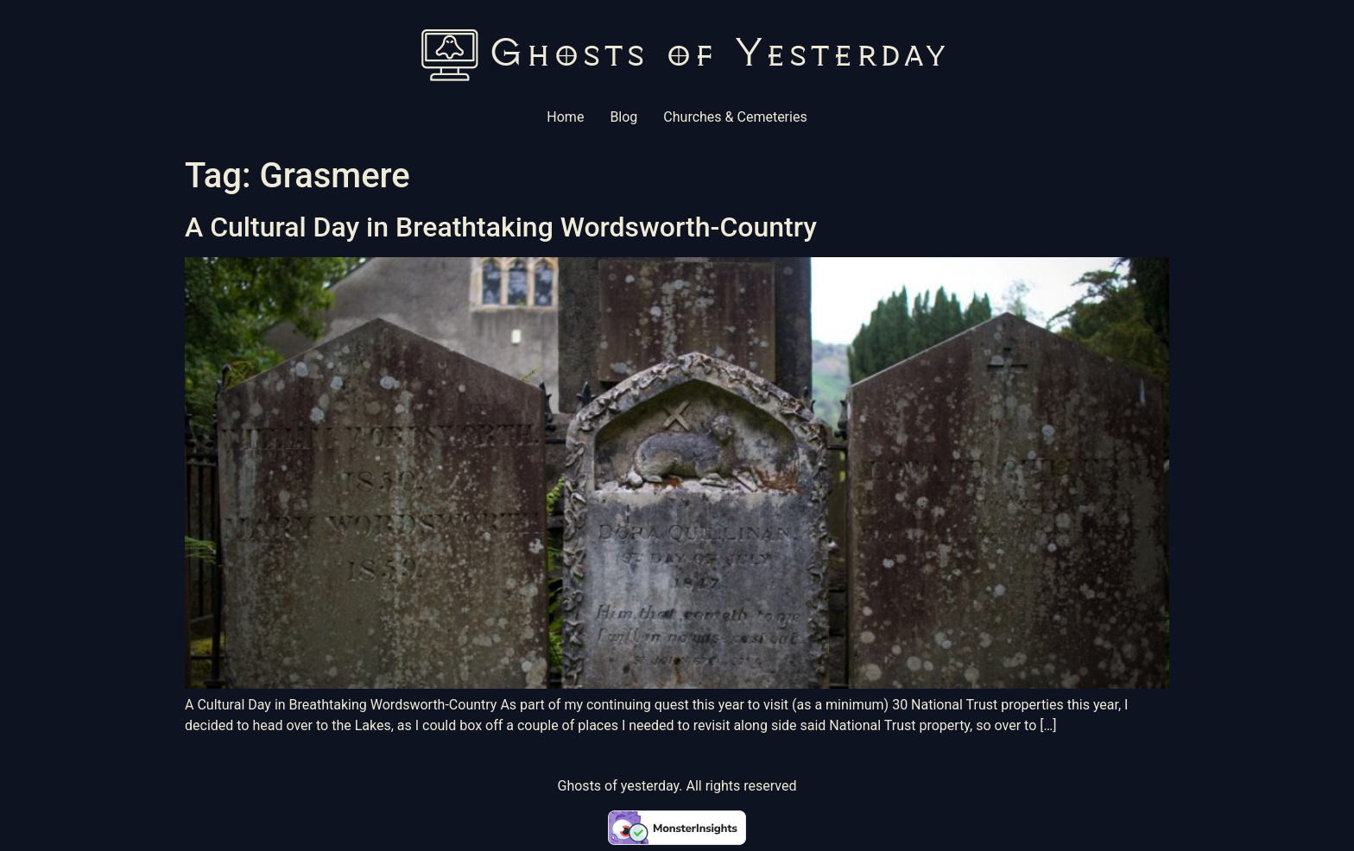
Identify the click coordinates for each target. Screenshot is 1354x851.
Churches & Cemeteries (735, 117)
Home (565, 117)
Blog (623, 117)
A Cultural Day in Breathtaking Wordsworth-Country (501, 227)
